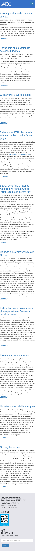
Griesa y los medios (10, 447)
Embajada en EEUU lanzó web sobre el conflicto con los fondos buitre (16, 135)
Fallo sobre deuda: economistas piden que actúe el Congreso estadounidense (16, 311)
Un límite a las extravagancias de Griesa (17, 253)
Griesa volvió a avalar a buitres (16, 95)
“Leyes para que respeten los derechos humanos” (15, 49)
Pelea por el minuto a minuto (14, 355)
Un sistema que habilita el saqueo (17, 406)
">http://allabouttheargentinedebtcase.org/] (19, 155)
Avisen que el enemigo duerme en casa (16, 15)
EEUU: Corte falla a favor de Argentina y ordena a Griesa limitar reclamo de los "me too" (15, 189)
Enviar (5, 545)
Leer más (4, 38)
